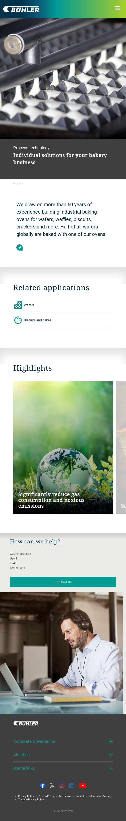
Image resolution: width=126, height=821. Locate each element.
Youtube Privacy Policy (31, 799)
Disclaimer (65, 796)
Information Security (100, 796)
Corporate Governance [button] (34, 741)
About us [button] (21, 754)
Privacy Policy (26, 796)
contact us (63, 582)
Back (18, 183)
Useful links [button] (24, 768)
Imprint (80, 796)
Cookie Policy (46, 796)
